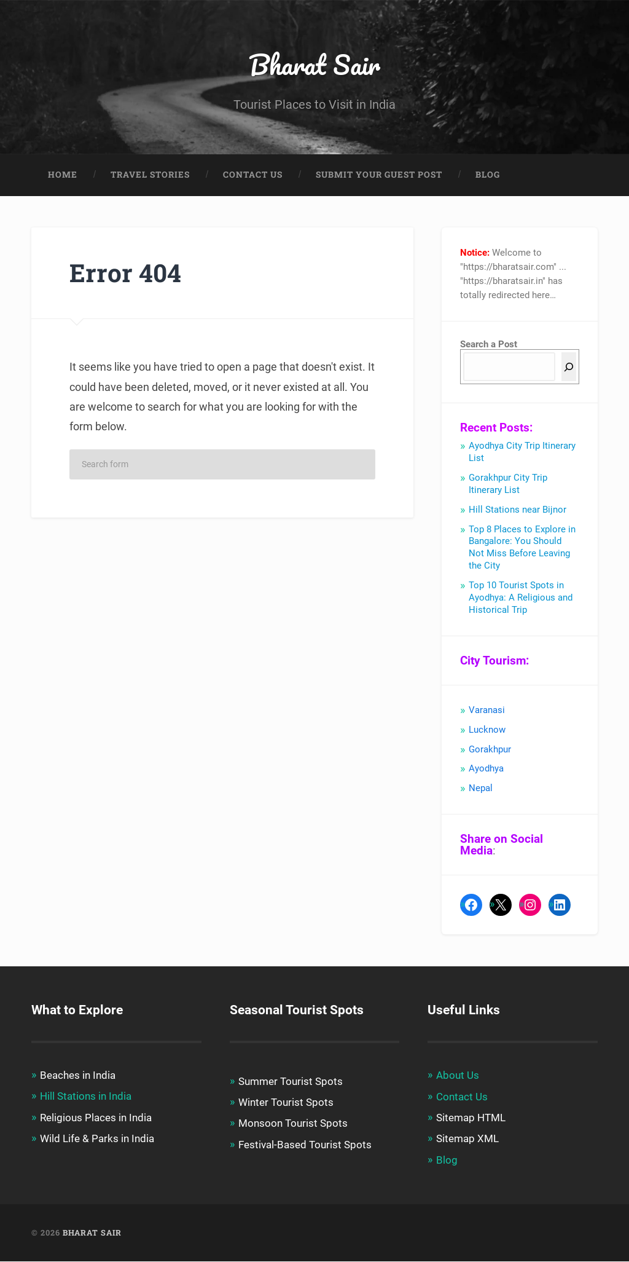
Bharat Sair (314, 65)
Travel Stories (150, 175)
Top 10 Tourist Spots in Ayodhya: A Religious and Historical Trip (520, 599)
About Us (457, 1076)
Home (62, 175)
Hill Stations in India (85, 1097)
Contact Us (253, 175)
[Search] (568, 367)
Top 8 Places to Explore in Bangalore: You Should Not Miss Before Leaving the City (522, 549)
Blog (487, 175)
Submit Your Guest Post (379, 175)
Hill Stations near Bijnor (517, 510)
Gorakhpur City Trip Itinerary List (508, 485)
